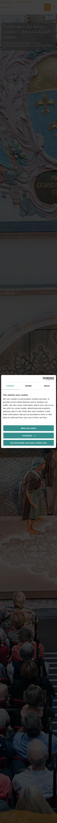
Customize (28, 435)
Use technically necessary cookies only (28, 443)
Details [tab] (28, 386)
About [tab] (47, 386)
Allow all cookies (28, 428)
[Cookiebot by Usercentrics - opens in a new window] (42, 378)
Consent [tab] (10, 386)
